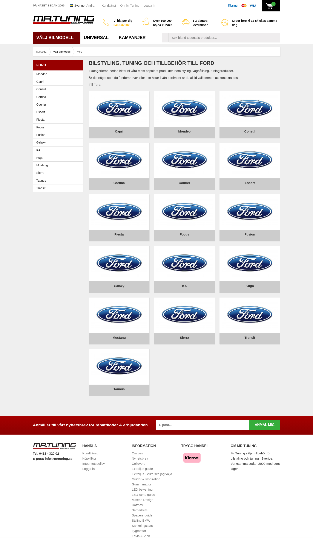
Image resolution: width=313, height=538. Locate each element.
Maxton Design (142, 485)
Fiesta (59, 119)
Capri (39, 81)
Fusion (40, 135)
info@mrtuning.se (58, 444)
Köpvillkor (89, 444)
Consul (41, 89)
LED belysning (142, 475)
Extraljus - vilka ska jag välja (152, 459)
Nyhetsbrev (140, 444)
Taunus (41, 180)
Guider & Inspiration (146, 464)
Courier (41, 104)
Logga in (149, 5)
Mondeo (41, 74)
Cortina (41, 97)
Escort (59, 112)
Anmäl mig (265, 410)
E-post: (39, 444)
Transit (40, 188)
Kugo (39, 157)
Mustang (42, 165)
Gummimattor (141, 470)
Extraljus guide (142, 454)
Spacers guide (142, 501)
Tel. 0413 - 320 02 (46, 439)
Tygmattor (139, 516)
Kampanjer (132, 37)
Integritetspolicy (93, 449)
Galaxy (41, 142)
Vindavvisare (141, 527)
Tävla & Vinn (141, 521)
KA (38, 150)
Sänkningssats (142, 511)
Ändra (90, 5)
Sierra (59, 173)
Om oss (137, 439)
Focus (59, 127)
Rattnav (137, 490)
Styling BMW (141, 506)
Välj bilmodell (56, 37)
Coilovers (138, 449)
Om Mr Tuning (129, 5)
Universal (98, 37)
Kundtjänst (109, 5)
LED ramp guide (143, 480)
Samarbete (139, 495)
